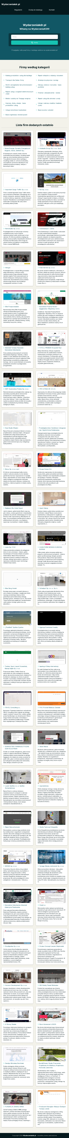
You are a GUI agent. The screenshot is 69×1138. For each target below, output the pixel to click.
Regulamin (18, 10)
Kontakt (52, 10)
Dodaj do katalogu (35, 10)
